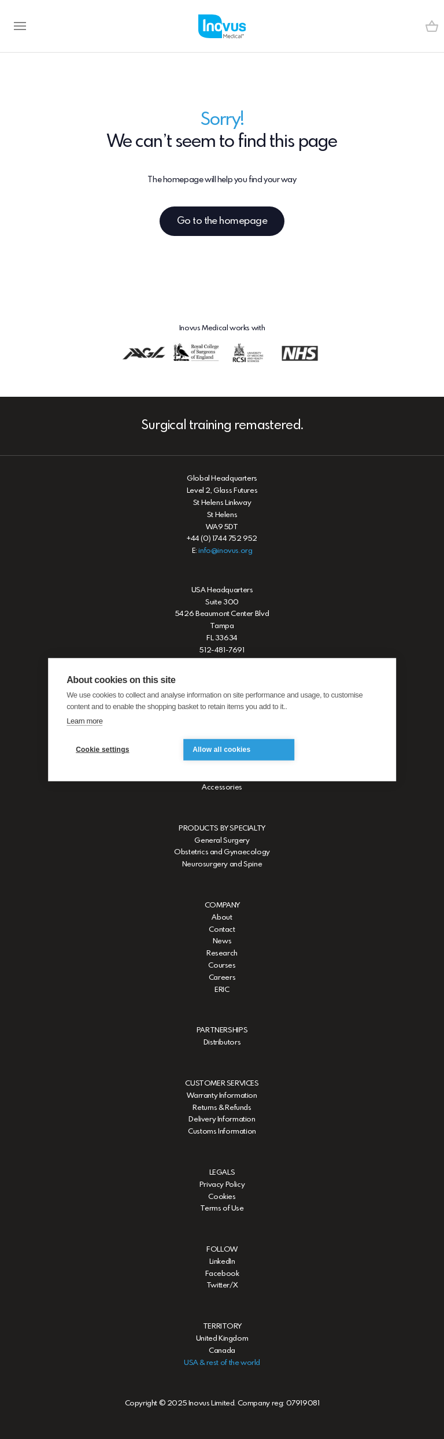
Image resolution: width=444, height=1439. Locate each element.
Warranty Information (222, 1095)
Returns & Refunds (222, 1108)
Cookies (221, 1197)
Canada (222, 1351)
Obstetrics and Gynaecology (222, 852)
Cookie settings (102, 750)
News (222, 941)
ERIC (221, 990)
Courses (221, 965)
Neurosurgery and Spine (222, 864)
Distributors (222, 1042)
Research (222, 953)
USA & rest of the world (222, 1363)
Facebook (222, 1274)
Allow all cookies (221, 750)
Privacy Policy (222, 1185)
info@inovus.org (225, 551)
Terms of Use (221, 1208)
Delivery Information (221, 1119)
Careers (222, 978)
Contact (222, 929)
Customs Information (222, 1131)
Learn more (84, 721)
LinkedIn (222, 1261)
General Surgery (221, 840)
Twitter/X (222, 1285)
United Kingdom (222, 1338)
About (222, 917)
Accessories (222, 787)
